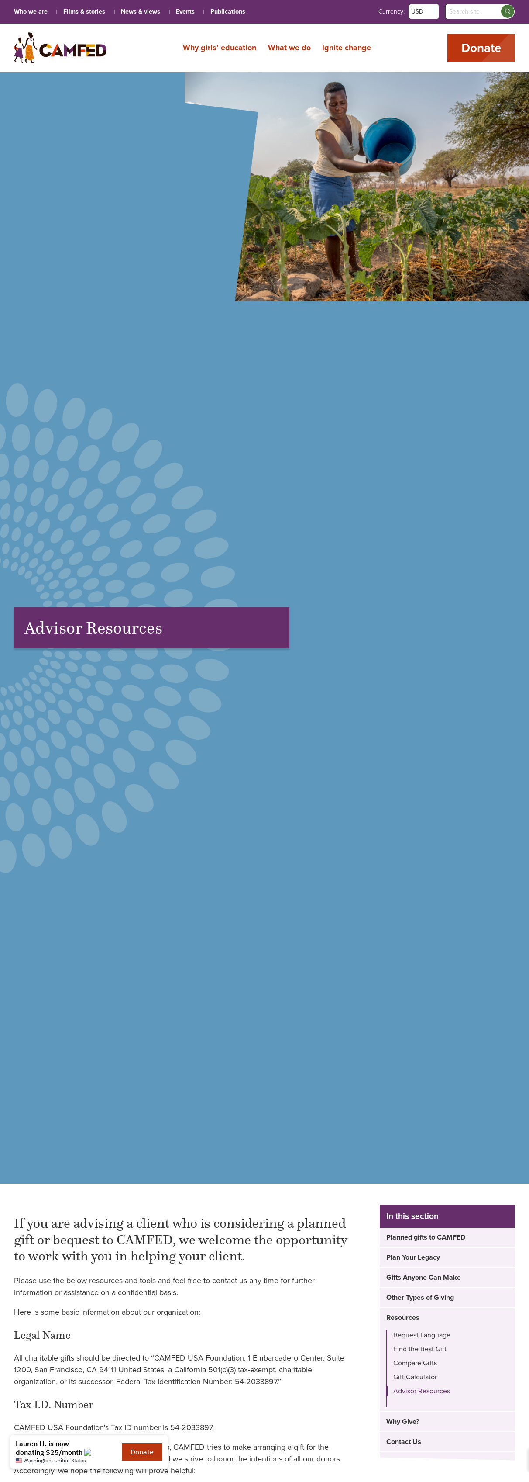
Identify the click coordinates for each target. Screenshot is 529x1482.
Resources (402, 1317)
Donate (481, 48)
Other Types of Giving (420, 1297)
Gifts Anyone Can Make (423, 1277)
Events (185, 11)
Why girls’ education (219, 47)
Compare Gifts (415, 1363)
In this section (412, 1216)
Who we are (31, 11)
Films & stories (84, 11)
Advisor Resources (421, 1391)
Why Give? (402, 1421)
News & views (140, 11)
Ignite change (346, 47)
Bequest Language (421, 1335)
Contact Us (403, 1441)
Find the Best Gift (420, 1349)
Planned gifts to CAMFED (425, 1237)
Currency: (391, 11)
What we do (289, 47)
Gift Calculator (415, 1377)
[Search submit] (507, 11)
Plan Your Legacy (413, 1257)
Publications (227, 11)
